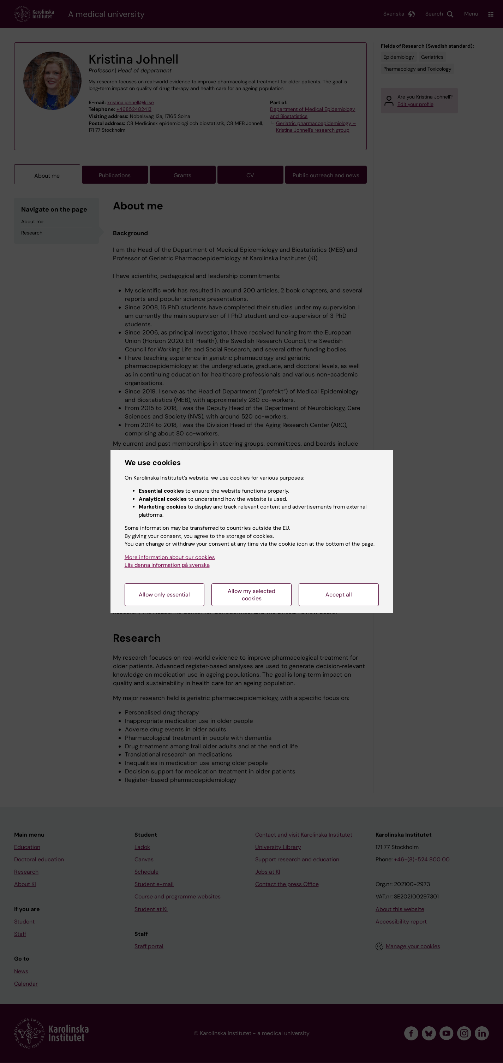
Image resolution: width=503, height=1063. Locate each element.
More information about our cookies (170, 557)
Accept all (338, 594)
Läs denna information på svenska (167, 565)
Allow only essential (164, 594)
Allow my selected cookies (251, 594)
